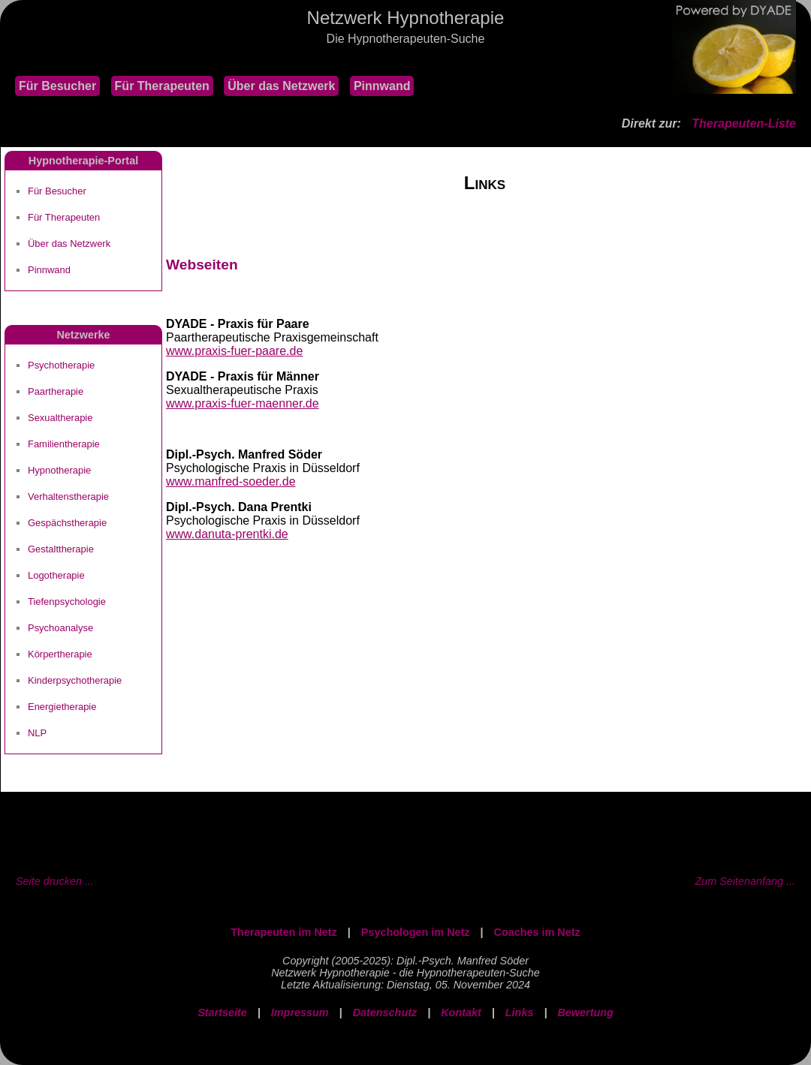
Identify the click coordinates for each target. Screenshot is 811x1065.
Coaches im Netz (537, 932)
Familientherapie (64, 444)
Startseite (222, 1012)
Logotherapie (56, 575)
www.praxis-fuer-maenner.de (242, 403)
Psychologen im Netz (415, 932)
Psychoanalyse (60, 627)
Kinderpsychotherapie (75, 680)
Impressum (300, 1012)
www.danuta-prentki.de (227, 534)
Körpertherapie (60, 654)
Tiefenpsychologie (67, 601)
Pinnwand (382, 86)
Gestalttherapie (61, 549)
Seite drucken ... (55, 881)
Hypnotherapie (59, 470)
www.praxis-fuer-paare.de (234, 350)
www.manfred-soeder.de (231, 481)
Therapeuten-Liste (744, 123)
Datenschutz (385, 1012)
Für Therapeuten (162, 86)
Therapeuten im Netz (284, 932)
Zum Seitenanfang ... (745, 881)
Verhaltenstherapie (68, 496)
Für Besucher (57, 86)
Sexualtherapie (60, 417)
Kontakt (461, 1012)
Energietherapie (62, 706)
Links (519, 1012)
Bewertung (585, 1012)
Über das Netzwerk (281, 86)
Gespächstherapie (67, 522)
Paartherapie (55, 391)
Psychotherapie (61, 365)
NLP (37, 733)
